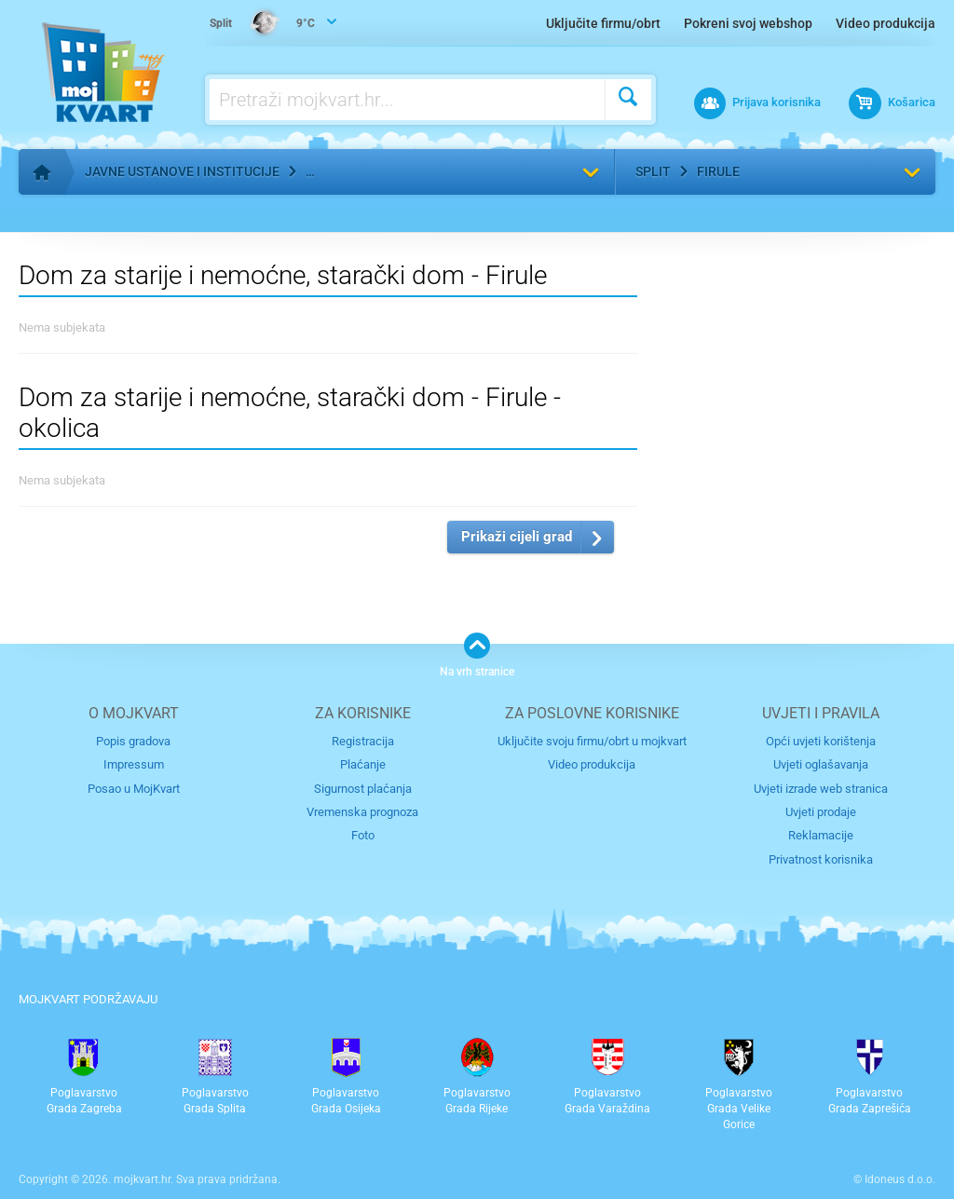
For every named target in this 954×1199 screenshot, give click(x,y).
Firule (718, 171)
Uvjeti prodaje (820, 812)
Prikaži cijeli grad (516, 536)
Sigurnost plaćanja (363, 789)
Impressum (133, 764)
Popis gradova (133, 741)
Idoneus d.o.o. (900, 1179)
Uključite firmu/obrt (603, 23)
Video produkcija (885, 23)
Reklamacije (820, 835)
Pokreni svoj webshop (748, 23)
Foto (363, 835)
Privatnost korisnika (821, 859)
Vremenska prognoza (362, 812)
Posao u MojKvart (134, 789)
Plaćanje (363, 764)
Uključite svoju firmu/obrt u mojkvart (592, 741)
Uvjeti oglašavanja (820, 764)
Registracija (363, 741)
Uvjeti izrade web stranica (821, 789)
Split (653, 171)
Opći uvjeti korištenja (821, 741)
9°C (262, 24)
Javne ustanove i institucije (182, 171)
